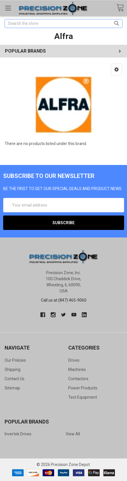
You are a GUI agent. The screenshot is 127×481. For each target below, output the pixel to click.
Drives (73, 360)
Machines (77, 369)
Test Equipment (82, 397)
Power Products (82, 388)
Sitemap (12, 388)
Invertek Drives (18, 434)
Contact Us (14, 378)
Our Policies (15, 360)
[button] (116, 70)
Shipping (12, 369)
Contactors (78, 378)
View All (73, 434)
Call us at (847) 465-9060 (63, 300)
